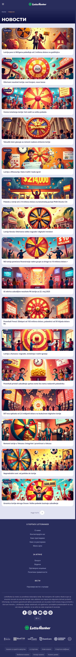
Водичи (37, 564)
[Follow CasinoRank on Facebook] (24, 613)
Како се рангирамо (37, 542)
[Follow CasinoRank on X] (35, 613)
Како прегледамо (37, 538)
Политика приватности (37, 572)
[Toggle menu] (3, 4)
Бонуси (38, 560)
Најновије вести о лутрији (37, 587)
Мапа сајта (37, 546)
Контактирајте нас (37, 534)
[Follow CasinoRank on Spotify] (45, 613)
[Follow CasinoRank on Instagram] (30, 613)
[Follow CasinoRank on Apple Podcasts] (50, 613)
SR (38, 618)
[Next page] (42, 513)
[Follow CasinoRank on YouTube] (40, 613)
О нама (38, 530)
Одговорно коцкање (37, 568)
